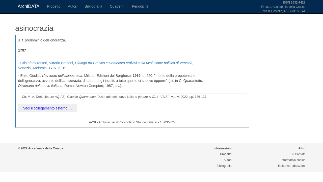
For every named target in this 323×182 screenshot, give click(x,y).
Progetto (53, 6)
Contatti (298, 154)
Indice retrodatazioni (291, 166)
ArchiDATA (28, 6)
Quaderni (117, 6)
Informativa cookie (293, 160)
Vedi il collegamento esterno (47, 108)
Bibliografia (93, 6)
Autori (72, 6)
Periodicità (140, 6)
